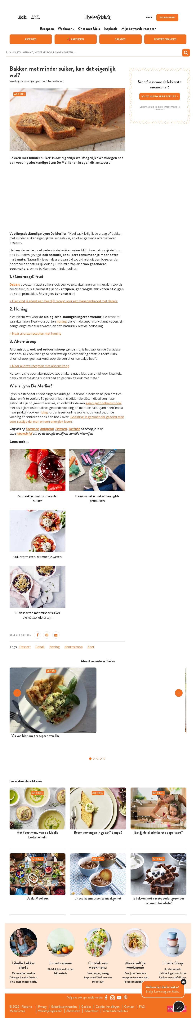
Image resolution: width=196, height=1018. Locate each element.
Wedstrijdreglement (50, 1011)
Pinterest (61, 429)
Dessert (25, 647)
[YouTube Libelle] (119, 997)
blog (44, 412)
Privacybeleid (159, 109)
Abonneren (74, 1011)
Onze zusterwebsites (117, 1011)
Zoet (90, 647)
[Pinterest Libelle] (126, 997)
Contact (132, 1007)
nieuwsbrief (24, 433)
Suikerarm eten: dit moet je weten (37, 557)
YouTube (74, 429)
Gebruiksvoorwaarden (65, 1007)
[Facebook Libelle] (106, 997)
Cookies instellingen (110, 1007)
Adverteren (93, 1011)
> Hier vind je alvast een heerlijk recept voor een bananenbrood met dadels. (64, 301)
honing (61, 321)
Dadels (15, 284)
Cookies (88, 1007)
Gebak (40, 647)
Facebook (32, 429)
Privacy (43, 1007)
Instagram (47, 429)
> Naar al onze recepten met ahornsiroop (39, 366)
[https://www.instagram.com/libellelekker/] (113, 997)
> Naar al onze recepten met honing (35, 333)
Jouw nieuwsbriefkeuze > (159, 96)
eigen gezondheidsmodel (104, 403)
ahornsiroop (74, 647)
